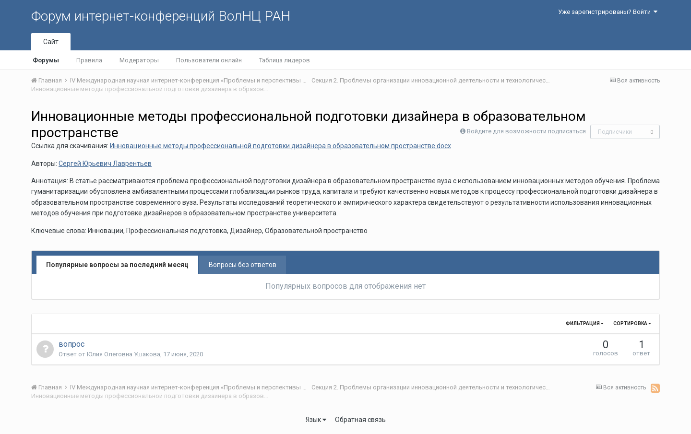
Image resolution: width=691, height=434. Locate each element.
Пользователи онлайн (209, 60)
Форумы (46, 60)
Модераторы (139, 60)
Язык (316, 419)
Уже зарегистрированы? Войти (607, 11)
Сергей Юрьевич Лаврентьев (105, 163)
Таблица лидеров (284, 60)
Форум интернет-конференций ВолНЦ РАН (160, 16)
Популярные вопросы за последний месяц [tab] (117, 265)
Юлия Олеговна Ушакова (123, 354)
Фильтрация (585, 323)
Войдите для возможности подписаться (526, 131)
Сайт (51, 42)
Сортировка (632, 323)
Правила (89, 60)
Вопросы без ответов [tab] (242, 265)
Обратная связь (360, 419)
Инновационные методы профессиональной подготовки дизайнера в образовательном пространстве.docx (280, 146)
